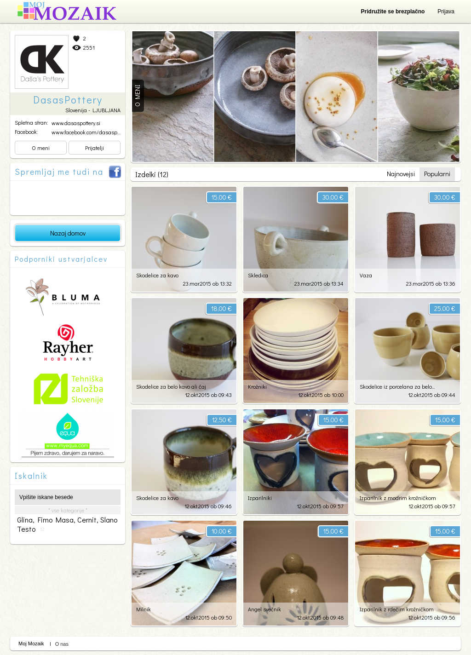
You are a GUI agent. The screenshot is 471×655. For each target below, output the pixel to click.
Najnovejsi (401, 173)
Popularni (437, 173)
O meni (41, 147)
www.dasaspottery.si (76, 122)
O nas (62, 644)
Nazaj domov (68, 233)
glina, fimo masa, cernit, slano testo (67, 524)
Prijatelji (94, 147)
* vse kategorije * (67, 510)
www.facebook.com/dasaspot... (88, 132)
